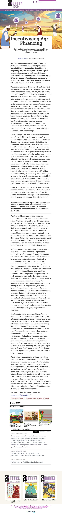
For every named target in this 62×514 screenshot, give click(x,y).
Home (32, 10)
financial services (27, 399)
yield (48, 399)
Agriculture (46, 398)
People (47, 10)
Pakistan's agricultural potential (34, 398)
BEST (48, 431)
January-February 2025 (13, 501)
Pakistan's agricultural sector (18, 398)
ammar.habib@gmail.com (20, 395)
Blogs (54, 10)
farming (44, 399)
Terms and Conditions (28, 509)
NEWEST (43, 431)
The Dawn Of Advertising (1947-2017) (16, 10)
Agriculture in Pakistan (16, 399)
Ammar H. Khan (22, 58)
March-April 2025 (31, 500)
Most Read (39, 10)
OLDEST (36, 431)
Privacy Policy (35, 509)
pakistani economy (36, 399)
